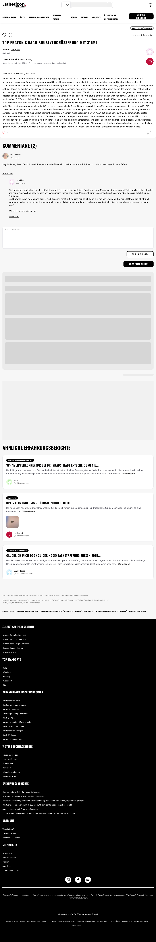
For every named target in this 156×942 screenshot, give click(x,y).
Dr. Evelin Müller (9, 652)
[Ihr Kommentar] (78, 238)
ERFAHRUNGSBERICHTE (39, 17)
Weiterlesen (128, 473)
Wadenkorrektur (9, 776)
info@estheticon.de (90, 914)
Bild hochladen (140, 254)
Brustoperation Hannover (13, 726)
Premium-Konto (9, 857)
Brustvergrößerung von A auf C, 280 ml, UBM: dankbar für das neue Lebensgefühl (37, 805)
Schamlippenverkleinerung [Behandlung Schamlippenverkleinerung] (20, 460)
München (6, 672)
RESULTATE (96, 17)
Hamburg (6, 676)
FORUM (74, 17)
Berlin (4, 668)
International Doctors (11, 870)
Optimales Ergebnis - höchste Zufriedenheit (38, 503)
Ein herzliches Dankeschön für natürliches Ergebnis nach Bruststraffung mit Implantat (38, 813)
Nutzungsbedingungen (36, 921)
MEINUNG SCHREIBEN (141, 16)
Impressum (76, 925)
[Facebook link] (78, 880)
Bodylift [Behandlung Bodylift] (12, 498)
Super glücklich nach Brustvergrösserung (20, 809)
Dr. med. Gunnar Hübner (12, 648)
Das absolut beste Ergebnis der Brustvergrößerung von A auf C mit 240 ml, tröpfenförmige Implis (43, 800)
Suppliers (6, 866)
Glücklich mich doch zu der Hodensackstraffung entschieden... (53, 555)
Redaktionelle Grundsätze (108, 921)
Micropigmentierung (11, 772)
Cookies (52, 921)
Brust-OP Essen (9, 735)
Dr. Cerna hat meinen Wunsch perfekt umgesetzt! (23, 796)
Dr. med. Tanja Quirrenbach (14, 639)
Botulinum (6, 768)
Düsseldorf (7, 681)
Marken (5, 862)
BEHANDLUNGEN (9, 17)
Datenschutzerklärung (15, 921)
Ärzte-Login (7, 853)
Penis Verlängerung (10, 759)
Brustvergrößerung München (14, 705)
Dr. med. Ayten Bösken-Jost (14, 635)
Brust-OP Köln (8, 718)
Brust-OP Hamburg (10, 709)
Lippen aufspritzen (10, 755)
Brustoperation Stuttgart (12, 731)
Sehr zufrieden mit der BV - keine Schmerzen (21, 792)
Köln (4, 685)
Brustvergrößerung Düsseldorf (15, 713)
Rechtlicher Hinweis (86, 921)
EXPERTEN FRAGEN (57, 17)
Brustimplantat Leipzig (11, 739)
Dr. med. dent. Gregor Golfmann (15, 644)
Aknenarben (7, 763)
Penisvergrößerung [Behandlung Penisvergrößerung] (17, 551)
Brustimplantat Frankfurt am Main (16, 722)
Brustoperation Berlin (11, 701)
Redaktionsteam (9, 833)
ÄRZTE (22, 17)
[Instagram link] (68, 880)
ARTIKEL (84, 17)
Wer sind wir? (8, 829)
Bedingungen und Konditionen (135, 921)
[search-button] (109, 4)
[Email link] (88, 880)
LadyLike (15, 49)
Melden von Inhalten (11, 837)
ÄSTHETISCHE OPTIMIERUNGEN (111, 17)
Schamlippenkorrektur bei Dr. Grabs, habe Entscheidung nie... (52, 465)
